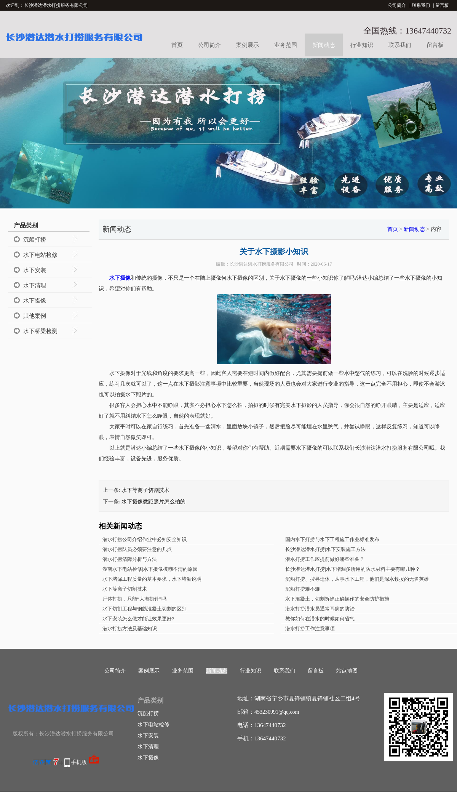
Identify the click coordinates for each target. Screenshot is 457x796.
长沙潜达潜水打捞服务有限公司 (262, 264)
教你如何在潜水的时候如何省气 (320, 618)
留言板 (442, 5)
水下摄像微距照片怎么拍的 (153, 502)
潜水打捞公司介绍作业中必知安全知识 (144, 539)
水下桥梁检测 (40, 331)
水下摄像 (34, 301)
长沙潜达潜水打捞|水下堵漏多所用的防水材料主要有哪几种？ (352, 569)
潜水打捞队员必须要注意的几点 (137, 549)
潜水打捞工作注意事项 (310, 628)
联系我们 (421, 5)
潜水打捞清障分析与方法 (129, 559)
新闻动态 (323, 45)
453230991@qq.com (276, 712)
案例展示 (247, 45)
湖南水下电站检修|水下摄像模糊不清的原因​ (150, 569)
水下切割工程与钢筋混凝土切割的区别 (144, 609)
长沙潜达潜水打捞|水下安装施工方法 (325, 549)
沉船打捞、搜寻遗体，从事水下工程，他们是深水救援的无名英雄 (357, 579)
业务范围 (285, 45)
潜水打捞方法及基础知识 (129, 628)
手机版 (79, 762)
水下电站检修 (40, 255)
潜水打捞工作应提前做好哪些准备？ (324, 559)
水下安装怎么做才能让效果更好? (138, 618)
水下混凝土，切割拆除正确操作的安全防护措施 (337, 599)
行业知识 (361, 45)
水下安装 (34, 270)
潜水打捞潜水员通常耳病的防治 (320, 609)
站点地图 (347, 671)
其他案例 (34, 316)
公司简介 (397, 5)
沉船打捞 (34, 240)
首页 (177, 45)
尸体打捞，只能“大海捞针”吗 (134, 599)
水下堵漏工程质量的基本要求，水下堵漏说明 (151, 579)
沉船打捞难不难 (302, 589)
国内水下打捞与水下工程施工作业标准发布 (332, 539)
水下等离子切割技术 (145, 490)
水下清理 (34, 285)
